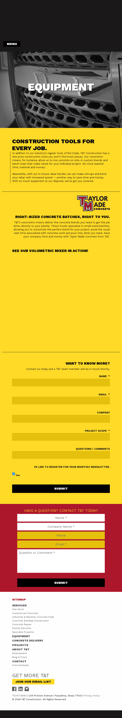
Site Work (18, 609)
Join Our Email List (33, 681)
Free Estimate (20, 665)
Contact (19, 661)
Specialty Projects (23, 632)
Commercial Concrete (25, 613)
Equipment (21, 636)
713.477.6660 (19, 695)
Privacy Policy (92, 695)
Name (104, 376)
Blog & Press (19, 657)
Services (19, 605)
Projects (20, 645)
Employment (19, 653)
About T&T (20, 649)
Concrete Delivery (27, 640)
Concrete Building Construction (30, 620)
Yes (18, 475)
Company (103, 412)
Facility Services (21, 628)
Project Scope (97, 430)
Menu (12, 44)
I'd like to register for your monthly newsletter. (72, 466)
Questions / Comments (93, 448)
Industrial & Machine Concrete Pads (33, 617)
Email (104, 394)
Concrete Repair (22, 624)
